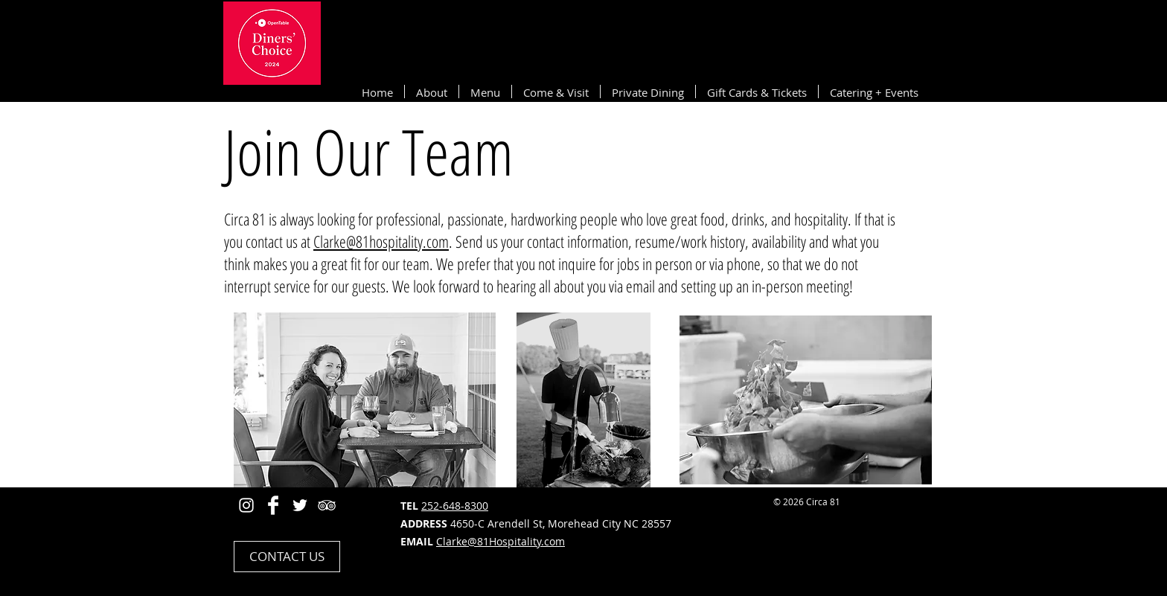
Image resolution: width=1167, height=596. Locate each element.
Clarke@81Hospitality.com (500, 541)
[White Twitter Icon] (300, 505)
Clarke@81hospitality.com (381, 241)
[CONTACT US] (287, 556)
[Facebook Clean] (273, 505)
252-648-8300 (454, 506)
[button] (431, 91)
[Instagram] (246, 505)
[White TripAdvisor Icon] (326, 505)
